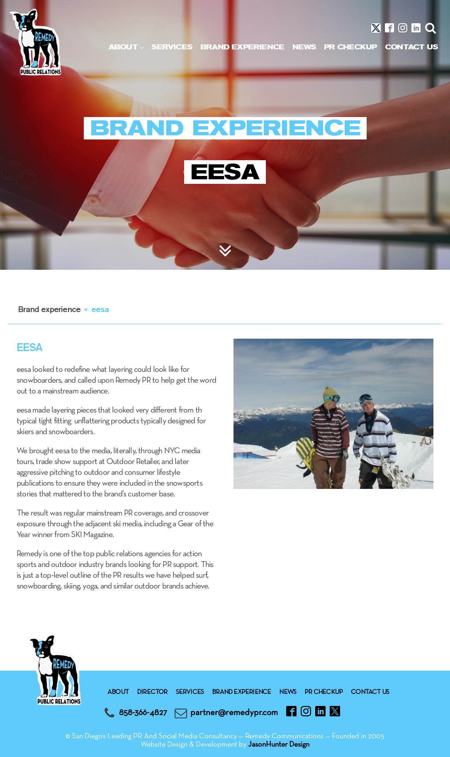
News (304, 47)
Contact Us (411, 47)
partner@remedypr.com (234, 713)
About (123, 47)
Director (152, 692)
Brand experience (242, 47)
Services (171, 47)
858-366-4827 (143, 713)
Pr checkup (350, 47)
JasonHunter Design (278, 744)
